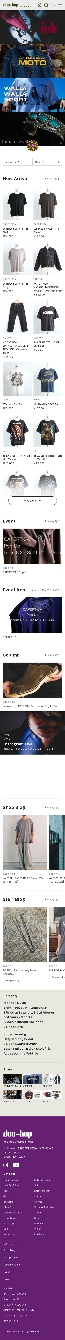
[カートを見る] (53, 5)
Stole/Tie (43, 1049)
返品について (11, 1299)
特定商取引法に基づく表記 (19, 1310)
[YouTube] (16, 1165)
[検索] (46, 5)
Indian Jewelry (14, 1034)
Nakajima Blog (11, 1257)
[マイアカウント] (40, 5)
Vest (18, 1008)
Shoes (8, 1022)
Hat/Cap (10, 1039)
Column (7, 1279)
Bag (6, 1049)
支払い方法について (15, 1304)
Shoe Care (14, 1027)
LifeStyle (31, 1053)
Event (6, 1271)
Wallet (18, 1049)
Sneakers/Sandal (30, 1022)
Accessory (12, 1053)
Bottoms (10, 1017)
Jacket (8, 1003)
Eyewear (26, 1039)
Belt (29, 1049)
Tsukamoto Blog (12, 1264)
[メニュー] (60, 5)
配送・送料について (15, 1294)
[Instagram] (5, 1165)
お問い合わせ (11, 1321)
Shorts (26, 1017)
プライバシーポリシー (16, 1315)
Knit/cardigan (36, 1008)
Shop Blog (9, 1250)
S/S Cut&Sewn (15, 1012)
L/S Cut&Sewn (42, 1012)
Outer (21, 1003)
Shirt (7, 1008)
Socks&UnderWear (21, 1044)
